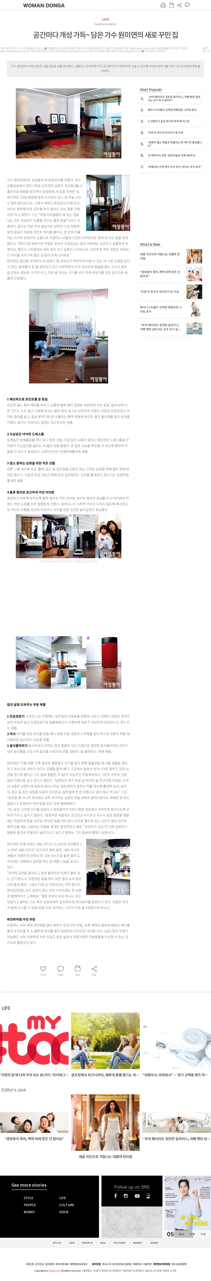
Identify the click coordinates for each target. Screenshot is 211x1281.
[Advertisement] (60, 605)
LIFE (105, 19)
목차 (181, 1234)
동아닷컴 (96, 1264)
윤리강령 (50, 1264)
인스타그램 (126, 1196)
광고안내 (40, 1264)
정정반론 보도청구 (78, 1264)
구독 (192, 1234)
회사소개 (106, 1264)
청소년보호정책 (179, 1264)
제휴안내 (137, 1264)
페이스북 (115, 1196)
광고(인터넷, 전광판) (122, 1264)
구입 (203, 1234)
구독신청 (29, 1264)
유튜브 (137, 1196)
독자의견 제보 (62, 1264)
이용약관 (147, 1264)
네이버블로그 (148, 1196)
